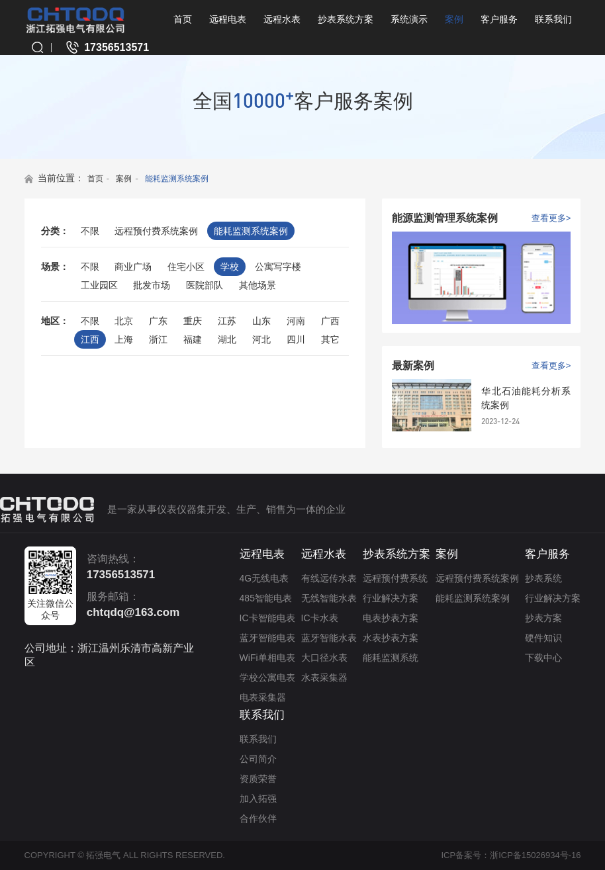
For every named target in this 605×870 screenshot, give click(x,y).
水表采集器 (324, 677)
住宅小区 (186, 266)
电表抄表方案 (390, 618)
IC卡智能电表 (267, 618)
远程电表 (227, 19)
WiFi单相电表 (267, 657)
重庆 (192, 321)
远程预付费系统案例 (156, 231)
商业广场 (133, 266)
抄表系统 (543, 578)
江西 (90, 339)
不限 (90, 231)
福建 (192, 339)
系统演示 (409, 19)
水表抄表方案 (390, 637)
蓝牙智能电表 (267, 637)
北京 (124, 321)
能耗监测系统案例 (177, 178)
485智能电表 (266, 598)
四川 (296, 339)
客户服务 (499, 19)
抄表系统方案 (345, 19)
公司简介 (258, 759)
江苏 (227, 321)
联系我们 (553, 19)
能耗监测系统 (390, 657)
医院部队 (204, 285)
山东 (261, 321)
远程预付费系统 (395, 578)
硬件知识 (543, 637)
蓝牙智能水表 (329, 637)
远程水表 (282, 19)
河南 (296, 321)
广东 (158, 321)
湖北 (227, 339)
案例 (454, 19)
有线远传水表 (329, 578)
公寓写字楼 (278, 266)
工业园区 (99, 285)
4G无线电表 (264, 578)
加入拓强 (258, 798)
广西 (330, 321)
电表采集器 (263, 697)
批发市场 (151, 285)
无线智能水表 (329, 598)
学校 (229, 266)
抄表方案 (543, 618)
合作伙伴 (258, 818)
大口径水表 (324, 657)
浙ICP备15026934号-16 (535, 855)
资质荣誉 (258, 778)
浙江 (158, 339)
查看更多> (551, 218)
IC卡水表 (319, 618)
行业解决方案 (390, 598)
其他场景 (257, 285)
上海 (124, 339)
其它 (330, 339)
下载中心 (543, 657)
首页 (182, 19)
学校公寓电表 (267, 677)
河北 (261, 339)
